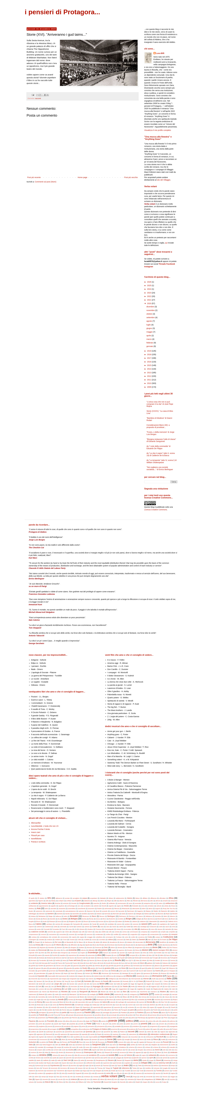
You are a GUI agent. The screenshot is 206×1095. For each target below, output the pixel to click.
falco (150, 955)
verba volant (109, 1076)
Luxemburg (57, 989)
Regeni (175, 1034)
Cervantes (55, 929)
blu (59, 919)
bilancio (172, 916)
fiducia (99, 960)
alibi (115, 901)
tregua (85, 1070)
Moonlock (110, 999)
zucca (157, 1082)
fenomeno (164, 958)
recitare (123, 1034)
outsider (49, 1010)
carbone (39, 926)
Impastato (41, 976)
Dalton (134, 939)
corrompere (109, 937)
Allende (135, 901)
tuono (135, 1070)
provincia (114, 1029)
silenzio (151, 1052)
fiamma (91, 960)
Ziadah (137, 1082)
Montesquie (100, 999)
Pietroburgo (141, 1017)
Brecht (160, 919)
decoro (122, 942)
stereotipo (90, 1060)
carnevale (63, 926)
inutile (154, 978)
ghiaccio (157, 965)
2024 (149, 289)
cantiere (127, 924)
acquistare (93, 898)
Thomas (100, 1068)
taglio (87, 1065)
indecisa (88, 976)
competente (154, 932)
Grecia (113, 971)
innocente (34, 978)
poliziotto (142, 1021)
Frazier (75, 963)
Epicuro (105, 952)
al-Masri (69, 901)
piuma (74, 1021)
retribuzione (150, 1037)
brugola (31, 921)
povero (135, 1024)
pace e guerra (81, 1010)
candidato (111, 924)
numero (130, 1005)
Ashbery (31, 908)
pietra (133, 1017)
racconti (38, 98)
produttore (135, 1026)
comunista (62, 934)
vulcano (31, 1082)
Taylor (119, 1065)
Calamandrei (152, 921)
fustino (135, 963)
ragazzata (171, 1031)
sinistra (42, 1055)
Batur (153, 913)
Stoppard (128, 1060)
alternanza (144, 901)
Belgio (51, 916)
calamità (162, 921)
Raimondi (49, 1034)
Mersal (57, 997)
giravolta (69, 968)
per (105, 1015)
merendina (41, 997)
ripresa (102, 1039)
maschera (133, 991)
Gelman (97, 965)
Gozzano (61, 971)
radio (155, 1031)
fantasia (41, 958)
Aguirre (40, 901)
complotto (172, 932)
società (111, 1055)
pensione (89, 1015)
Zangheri (114, 1082)
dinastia (128, 945)
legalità (125, 984)
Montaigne (79, 999)
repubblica (76, 1037)
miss (160, 997)
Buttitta (127, 921)
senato (133, 1050)
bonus (98, 919)
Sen (126, 1050)
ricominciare (33, 1039)
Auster (31, 911)
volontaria (130, 1079)
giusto (117, 968)
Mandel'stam (54, 991)
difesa (66, 945)
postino (114, 1024)
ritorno (142, 1039)
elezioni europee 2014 (161, 950)
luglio (148, 325)
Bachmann (130, 911)
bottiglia (138, 919)
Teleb (140, 1065)
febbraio (150, 343)
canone (119, 924)
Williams (81, 1082)
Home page (82, 177)
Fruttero (94, 963)
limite (81, 986)
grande (99, 971)
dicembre (150, 307)
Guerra (157, 971)
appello (53, 906)
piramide (41, 1021)
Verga (135, 1076)
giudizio (93, 968)
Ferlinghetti (173, 958)
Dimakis (101, 945)
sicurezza (123, 1052)
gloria (137, 968)
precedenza (171, 1024)
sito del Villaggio (163, 180)
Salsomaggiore (47, 1044)
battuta (146, 913)
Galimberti (174, 963)
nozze (117, 1005)
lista (115, 986)
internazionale (135, 978)
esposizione (72, 955)
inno (176, 976)
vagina (173, 1073)
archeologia (71, 906)
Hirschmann (115, 973)
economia (73, 950)
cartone (86, 926)
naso (89, 1002)
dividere (81, 947)
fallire (162, 955)
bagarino (140, 911)
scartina (66, 1047)
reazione (115, 1034)
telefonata (147, 1065)
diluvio (94, 945)
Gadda (157, 963)
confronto (124, 934)
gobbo (149, 968)
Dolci (106, 947)
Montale (88, 999)
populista (72, 1024)
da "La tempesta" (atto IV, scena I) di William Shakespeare (162, 461)
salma (38, 1044)
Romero (64, 1042)
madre (91, 989)
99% (49, 898)
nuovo (138, 1005)
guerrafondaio (40, 973)
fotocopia (44, 963)
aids (47, 901)
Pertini (33, 1017)
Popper (63, 1024)
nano (73, 1002)
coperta (74, 937)
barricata (107, 913)
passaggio (106, 1012)
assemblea (71, 908)
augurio (157, 908)
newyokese (173, 1002)
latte (88, 984)
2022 (149, 296)
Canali (94, 924)
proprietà (44, 1029)
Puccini (140, 1029)
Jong (66, 981)
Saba (31, 1045)
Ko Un (133, 981)
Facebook (170, 264)
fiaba (85, 960)
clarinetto (168, 929)
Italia (169, 978)
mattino (49, 994)
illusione (163, 973)
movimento (166, 999)
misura (167, 997)
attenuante (135, 908)
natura (104, 1002)
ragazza (163, 1031)
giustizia (108, 968)
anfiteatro (112, 903)
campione (86, 924)
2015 (149, 365)
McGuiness (83, 994)
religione (59, 1037)
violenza (74, 1079)
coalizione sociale (37, 932)
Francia (67, 963)
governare (52, 971)
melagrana (133, 994)
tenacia (31, 1068)
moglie (38, 999)
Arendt (104, 906)
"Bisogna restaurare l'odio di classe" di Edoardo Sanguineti (161, 440)
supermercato (116, 1063)
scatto (81, 1047)
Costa (150, 937)
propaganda (173, 1026)
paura (148, 1012)
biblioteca (149, 916)
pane (132, 1010)
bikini (165, 916)
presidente (67, 1026)
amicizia (65, 903)
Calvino (38, 924)
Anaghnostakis (84, 903)
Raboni (122, 1031)
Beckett (174, 913)
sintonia (55, 1055)
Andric (104, 903)
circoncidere (127, 929)
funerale (115, 963)
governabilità (42, 971)
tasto (113, 1065)
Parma (33, 1012)
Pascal (71, 1012)
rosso (87, 1042)
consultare (165, 934)
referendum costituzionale (160, 1034)
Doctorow (98, 947)
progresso (163, 1026)
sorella (31, 1058)
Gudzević (149, 971)
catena (121, 926)
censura (31, 929)
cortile (133, 937)
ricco (167, 1037)
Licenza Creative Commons (155, 510)
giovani (61, 968)
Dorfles (164, 947)
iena (132, 973)
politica (129, 1021)
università (100, 1073)
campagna (66, 924)
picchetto (113, 1017)
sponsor (144, 1058)
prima (83, 1026)
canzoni (144, 924)
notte (101, 1005)
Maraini (103, 991)
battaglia (138, 913)
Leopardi (157, 984)
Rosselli (73, 1042)
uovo (115, 1073)
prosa (62, 1029)
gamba (33, 965)
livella (133, 986)
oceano (31, 1007)
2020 (149, 303)
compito (163, 932)
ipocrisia (161, 978)
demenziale (139, 942)
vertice (157, 1076)
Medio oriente (104, 994)
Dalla (127, 939)
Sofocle (129, 1055)
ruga (134, 1042)
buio (65, 921)
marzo (149, 339)
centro (39, 929)
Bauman (160, 913)
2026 (149, 282)
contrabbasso (44, 937)
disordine (51, 947)
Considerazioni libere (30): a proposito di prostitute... (158, 426)
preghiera (42, 1026)
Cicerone (99, 929)
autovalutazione (70, 911)
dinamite (120, 945)
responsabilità (93, 1037)
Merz (63, 997)
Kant (79, 981)
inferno (147, 976)
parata (162, 1010)
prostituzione (85, 1029)
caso (107, 926)
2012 (149, 376)
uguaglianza (50, 1073)
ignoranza (146, 973)
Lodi (146, 986)
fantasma (50, 958)
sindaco (33, 1055)
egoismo (121, 950)
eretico (151, 952)
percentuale (113, 1015)
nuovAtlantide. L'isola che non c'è (44, 826)
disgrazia (42, 947)
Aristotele (135, 906)
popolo (56, 1024)
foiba (137, 960)
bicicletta (158, 916)
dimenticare (111, 945)
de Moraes (89, 942)
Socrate (121, 1055)
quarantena (68, 1031)
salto (56, 1044)
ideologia (125, 973)
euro (115, 955)
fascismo (80, 958)
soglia (137, 1055)
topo (140, 1068)
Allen (128, 901)
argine (119, 906)
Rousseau (101, 1042)
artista (166, 906)
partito (64, 1012)
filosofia (118, 960)
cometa (117, 932)
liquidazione (108, 986)
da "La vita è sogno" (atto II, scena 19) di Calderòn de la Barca (161, 454)
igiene (139, 973)
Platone (95, 1021)
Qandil (41, 1031)
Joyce (72, 981)
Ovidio (57, 1010)
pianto (99, 1017)
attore (144, 908)
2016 (149, 362)
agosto (149, 321)
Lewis (46, 986)
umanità (70, 1073)
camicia (57, 924)
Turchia (159, 1071)
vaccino (157, 1073)
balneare (42, 913)
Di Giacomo (47, 945)
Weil (54, 1082)
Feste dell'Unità (74, 960)
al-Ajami (61, 901)
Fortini (37, 963)
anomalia (138, 903)
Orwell (173, 1007)
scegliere (95, 1047)
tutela (33, 1073)
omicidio (70, 1007)
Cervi (63, 929)
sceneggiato (112, 1047)
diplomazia (141, 945)
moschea (157, 999)
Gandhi (40, 965)
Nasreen (97, 1002)
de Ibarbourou (47, 942)
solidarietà (152, 1055)
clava (175, 929)
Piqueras (32, 1021)
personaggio (173, 1015)
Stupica (48, 1063)
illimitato (155, 973)
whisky (73, 1082)
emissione (74, 952)
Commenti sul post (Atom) (45, 182)
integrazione (100, 979)
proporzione (35, 1029)
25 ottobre (41, 898)
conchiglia (80, 934)
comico (124, 932)
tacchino (73, 1065)
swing (31, 1065)
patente (132, 1012)
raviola (92, 1034)
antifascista (32, 906)
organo (152, 1007)
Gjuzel (131, 968)
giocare (38, 968)
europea (132, 955)
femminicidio (145, 958)
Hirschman (104, 973)
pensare (71, 1015)
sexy (175, 1050)
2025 (149, 285)
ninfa (32, 1005)
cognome (59, 932)
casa (101, 926)
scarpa (59, 1047)
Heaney (79, 973)
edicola (83, 950)
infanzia (129, 976)
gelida (90, 965)
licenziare (74, 986)
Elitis (48, 952)
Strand (158, 1060)
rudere (128, 1042)
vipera (82, 1079)
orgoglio (159, 1007)
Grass (106, 971)
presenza (58, 1026)
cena (173, 926)
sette (170, 1050)
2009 (149, 387)
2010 (149, 383)
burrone (100, 921)
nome (54, 1005)
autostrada (58, 911)
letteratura (32, 986)
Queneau (89, 1032)
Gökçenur (172, 968)
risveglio (127, 1039)
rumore (158, 1042)
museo (47, 1002)
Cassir (114, 926)
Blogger (115, 1088)
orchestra (131, 1007)
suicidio (97, 1063)
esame (39, 955)
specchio (69, 1058)
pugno (155, 1029)
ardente (96, 906)
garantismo (49, 965)
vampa (43, 1076)
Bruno (38, 921)
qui (166, 243)
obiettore (152, 1005)
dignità (87, 945)
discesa (167, 945)
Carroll (71, 926)
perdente (122, 1015)
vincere (53, 1079)
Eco (64, 950)
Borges (129, 919)
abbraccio (59, 898)
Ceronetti (46, 929)
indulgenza (119, 976)
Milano (125, 997)
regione (33, 1037)
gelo (104, 965)
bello (65, 916)
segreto (94, 1050)
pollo (157, 1021)
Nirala (39, 1005)
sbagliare (154, 1044)
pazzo (164, 1012)
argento (111, 906)
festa (64, 960)
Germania (136, 965)
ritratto (149, 1039)
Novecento (109, 1005)
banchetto (76, 913)
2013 (149, 373)
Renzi (69, 1037)
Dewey (38, 945)
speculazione (78, 1058)
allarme (121, 901)
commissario (134, 932)
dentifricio (163, 942)
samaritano (78, 1044)
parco (169, 1010)
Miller (137, 997)
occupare (172, 1005)
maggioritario (122, 989)
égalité (114, 950)
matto (57, 994)
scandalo (40, 1047)
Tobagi (107, 1068)
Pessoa (51, 1018)
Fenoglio (155, 958)
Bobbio (65, 919)
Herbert (87, 973)
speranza (97, 1058)
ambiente (34, 903)
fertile (51, 960)
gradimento (72, 971)
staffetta (45, 1060)
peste (59, 1017)
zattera (130, 1082)
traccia (173, 1068)
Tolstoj (134, 1068)
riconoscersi (43, 1039)
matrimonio (32, 994)
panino (148, 1010)
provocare (123, 1029)
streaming (167, 1060)
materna (172, 991)
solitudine (162, 1055)
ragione (31, 1034)
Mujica (175, 999)
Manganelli (84, 992)
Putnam (174, 1029)
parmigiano (42, 1012)
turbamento (149, 1070)
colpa (96, 932)
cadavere (143, 921)
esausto (47, 955)
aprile (148, 336)
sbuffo (173, 1044)
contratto (54, 937)
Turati (141, 1070)
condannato (99, 934)
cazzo (167, 926)
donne (154, 947)
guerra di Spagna (169, 971)
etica (99, 955)
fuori (128, 963)
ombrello (54, 1007)
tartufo (98, 1065)
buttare (119, 921)
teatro (126, 1065)
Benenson (85, 916)
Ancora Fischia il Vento (40, 829)
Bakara (148, 911)
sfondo (60, 1052)
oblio (159, 1005)
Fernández (42, 960)
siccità (115, 1052)
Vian (30, 1079)
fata (86, 958)
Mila (118, 997)
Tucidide (127, 1070)
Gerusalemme (147, 965)
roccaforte (42, 1042)
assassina (62, 908)
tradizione (32, 1070)
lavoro (102, 984)
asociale (53, 908)
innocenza (43, 978)
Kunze (157, 981)
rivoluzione (171, 1039)
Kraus (141, 981)
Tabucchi (65, 1065)
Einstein (129, 950)
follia (150, 960)
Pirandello (50, 1021)
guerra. (31, 973)
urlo (120, 1073)
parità (175, 1010)
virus (88, 1079)
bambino (50, 914)
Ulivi (57, 1073)
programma (153, 1026)
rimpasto (86, 1039)
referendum (143, 1034)
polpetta (164, 1021)
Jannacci (39, 981)
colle (83, 932)
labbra (173, 981)
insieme (91, 978)
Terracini (45, 1068)
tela (134, 1065)
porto (107, 1024)
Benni (94, 916)
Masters (163, 992)
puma (167, 1029)
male (173, 989)
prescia (49, 1026)
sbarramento (164, 1044)
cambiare (49, 924)
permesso (153, 1015)
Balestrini (164, 911)
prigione (76, 1026)
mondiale (52, 999)
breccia (152, 919)
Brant (145, 919)
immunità (32, 976)
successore (79, 1063)
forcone (165, 960)
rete (142, 1037)
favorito (114, 958)
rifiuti (57, 1039)
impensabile (52, 976)
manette (73, 991)
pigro (159, 1017)
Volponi (139, 1079)
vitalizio (94, 1079)
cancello (102, 924)
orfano (144, 1007)
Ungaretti (78, 1073)
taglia (81, 1065)
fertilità (58, 960)
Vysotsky (39, 1082)
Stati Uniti (67, 1060)
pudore (147, 1029)
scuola (70, 1050)
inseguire (82, 978)
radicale (141, 1031)
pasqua (97, 1012)
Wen (67, 1082)
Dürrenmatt (42, 950)
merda (33, 997)
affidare (145, 898)
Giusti (100, 968)
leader (111, 984)
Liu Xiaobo (124, 986)
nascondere (81, 1002)
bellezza (58, 916)
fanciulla (33, 958)
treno (91, 1070)
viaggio (172, 1076)
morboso (119, 999)
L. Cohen (165, 981)
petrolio (66, 1017)
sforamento (69, 1052)
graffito (80, 971)
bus (107, 921)
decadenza (113, 942)
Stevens (111, 1060)
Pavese (156, 1012)
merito (50, 997)
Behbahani (42, 916)
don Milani (128, 947)
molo (45, 999)
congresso (143, 934)
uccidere (40, 1073)
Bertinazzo (122, 916)
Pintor (165, 1017)
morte (149, 1000)
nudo (123, 1005)
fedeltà (129, 958)
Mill (131, 997)
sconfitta (48, 1050)
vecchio (64, 1076)
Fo (132, 960)
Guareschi (132, 971)
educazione (102, 950)
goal (143, 968)
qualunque (49, 1031)
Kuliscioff (149, 981)
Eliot (42, 952)
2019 (149, 351)
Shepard (107, 1052)
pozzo (154, 1024)
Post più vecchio (131, 177)
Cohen (67, 932)
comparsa (144, 932)
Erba (144, 952)
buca (59, 921)
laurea (94, 984)
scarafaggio (50, 1047)
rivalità (163, 1039)
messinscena (72, 997)
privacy (109, 1026)
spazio (61, 1058)
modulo (31, 999)
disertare (34, 947)
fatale (92, 958)
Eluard (55, 952)
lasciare (71, 984)
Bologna (74, 919)
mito (173, 997)
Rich (173, 1037)
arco (79, 906)
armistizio (151, 906)
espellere (63, 955)
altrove (158, 901)
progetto (144, 1026)
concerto (71, 934)
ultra (63, 1073)
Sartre (140, 1044)
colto (110, 932)
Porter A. (99, 1024)
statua (76, 1060)
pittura (67, 1021)
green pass (122, 971)
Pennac (63, 1015)
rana (56, 1034)
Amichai (57, 903)
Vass (57, 1076)
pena (49, 1015)
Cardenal (48, 926)
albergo (95, 901)
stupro (71, 1063)
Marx (125, 992)
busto (113, 921)
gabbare (150, 963)
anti (154, 903)
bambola (60, 913)
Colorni (89, 932)
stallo (59, 1060)
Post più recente (34, 177)
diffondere (74, 945)
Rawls (99, 1034)
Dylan (52, 950)
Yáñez (88, 1082)
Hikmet (95, 973)
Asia (38, 908)
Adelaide (103, 898)
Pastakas (124, 1012)
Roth (93, 1042)
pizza (81, 1021)
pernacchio (162, 1015)
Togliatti (116, 1068)
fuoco (123, 963)
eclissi (58, 950)
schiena (155, 1047)
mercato (174, 994)
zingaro (145, 1082)
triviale (113, 1070)
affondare (162, 898)
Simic (165, 1052)
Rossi (81, 1042)
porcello (80, 1024)
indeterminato (98, 976)
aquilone (61, 906)
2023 (149, 293)
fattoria (99, 958)
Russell (165, 1042)
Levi (39, 986)
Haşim (66, 973)
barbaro (99, 913)
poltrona (172, 1021)
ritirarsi (135, 1039)
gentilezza (127, 965)
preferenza (32, 1026)
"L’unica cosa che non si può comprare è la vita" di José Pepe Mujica (160, 404)
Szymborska (54, 1065)
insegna (64, 978)
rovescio (121, 1042)
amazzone (174, 901)
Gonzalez (32, 971)
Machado (83, 989)
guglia (50, 973)
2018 (149, 354)
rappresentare (74, 1034)
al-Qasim (77, 901)
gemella (111, 965)
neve (156, 1002)
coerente (50, 932)
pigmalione (151, 1017)
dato (149, 939)
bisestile (52, 919)
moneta (70, 999)
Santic (107, 1044)
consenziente (154, 934)
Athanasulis (126, 908)
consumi (174, 934)
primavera (91, 1026)
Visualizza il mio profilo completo (157, 130)
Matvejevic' (73, 994)
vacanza (139, 1073)
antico (161, 903)
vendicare (87, 1076)
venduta (95, 1076)
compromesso (33, 934)
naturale (112, 1002)
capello (154, 924)
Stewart (119, 1060)
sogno (144, 1055)
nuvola (144, 1005)
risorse (109, 1039)
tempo (173, 1065)
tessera (72, 1068)
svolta (154, 1063)
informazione (157, 976)
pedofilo (33, 1015)
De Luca (58, 942)
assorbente (81, 908)
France (60, 963)
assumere (91, 908)
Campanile (76, 924)
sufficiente (89, 1063)
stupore (64, 1063)
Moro (133, 999)
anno (130, 903)
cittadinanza (144, 929)
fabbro (144, 955)
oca (165, 1005)
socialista (103, 1055)
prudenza (132, 1029)
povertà (144, 1024)
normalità (78, 1005)
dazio (155, 939)
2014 (149, 369)
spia (111, 1058)
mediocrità (117, 994)
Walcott (48, 1082)
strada (144, 1060)
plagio (88, 1021)
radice (149, 1031)
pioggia (172, 1017)
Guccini (141, 971)
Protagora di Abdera (99, 1029)
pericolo (144, 1015)
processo (127, 1026)
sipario (62, 1055)
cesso (70, 929)
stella (82, 1060)
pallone (109, 1010)
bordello (120, 919)
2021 (149, 300)
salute (63, 1045)
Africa (171, 898)
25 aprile (32, 898)
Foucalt (52, 963)
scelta (103, 1047)
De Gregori (36, 942)
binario (31, 919)
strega (175, 1060)
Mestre (82, 997)
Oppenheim (86, 1007)
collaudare (75, 932)
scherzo (139, 1047)
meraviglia (165, 994)
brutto (45, 921)
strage (151, 1060)
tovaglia (165, 1068)
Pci (169, 1012)
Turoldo (174, 1070)
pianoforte (90, 1017)
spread (165, 1058)
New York (164, 1002)
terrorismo (63, 1068)
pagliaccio (94, 1010)
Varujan (51, 1076)
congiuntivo (134, 934)
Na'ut (67, 1002)
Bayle (168, 913)
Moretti (126, 999)
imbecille (172, 973)
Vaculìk (165, 1073)
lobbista (140, 986)
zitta (151, 1082)
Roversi (110, 1042)
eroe (166, 952)
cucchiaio (102, 939)
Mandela (64, 992)
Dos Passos (173, 947)
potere (128, 1024)
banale (67, 913)
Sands (87, 1044)
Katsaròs (97, 981)
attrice (150, 908)
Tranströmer (60, 1070)
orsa (166, 1007)
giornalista (52, 968)
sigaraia (138, 1052)
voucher (172, 1079)
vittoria (109, 1079)
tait (92, 1065)
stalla (53, 1060)
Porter (88, 1024)
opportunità (97, 1007)
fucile (101, 963)
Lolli (160, 986)
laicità (41, 984)
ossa (37, 1010)
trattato (77, 1070)
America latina (46, 903)
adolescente (120, 898)
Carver (94, 927)
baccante (121, 911)
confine (108, 934)
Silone (159, 1052)
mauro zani (35, 832)
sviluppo (144, 1063)
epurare (122, 952)
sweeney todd (164, 1063)
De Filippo (173, 939)
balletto (172, 911)
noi (49, 1005)
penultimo (98, 1015)
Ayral (97, 911)
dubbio (33, 950)
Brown (173, 919)
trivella (106, 1070)
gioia (45, 968)
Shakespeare (89, 1052)
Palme (116, 1010)
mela (125, 994)
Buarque (52, 921)
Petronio (74, 1017)
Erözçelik (32, 955)
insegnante (73, 978)
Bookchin (112, 919)
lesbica (165, 984)
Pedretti (42, 1015)
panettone (140, 1010)
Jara (46, 981)
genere (118, 965)
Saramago (122, 1045)
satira (146, 1044)
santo (114, 1044)
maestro (98, 989)
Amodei (73, 903)
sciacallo (172, 1047)
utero (126, 1073)
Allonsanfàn (36, 823)
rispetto (119, 1039)
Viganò (37, 1079)
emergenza (64, 952)
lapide (64, 984)
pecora (175, 1012)
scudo (63, 1050)
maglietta (140, 989)
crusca (94, 939)
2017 (149, 358)
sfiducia (53, 1052)
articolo (159, 906)
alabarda (87, 901)
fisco (127, 960)
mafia (106, 989)
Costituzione (168, 937)
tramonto (41, 1070)
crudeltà (86, 939)
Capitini (172, 924)
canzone (135, 924)
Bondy (91, 919)
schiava (147, 1047)
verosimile (149, 1076)
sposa (158, 1058)
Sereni (157, 1050)
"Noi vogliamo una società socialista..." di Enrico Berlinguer (160, 468)
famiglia (174, 955)
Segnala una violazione (156, 488)
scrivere (56, 1050)
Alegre (109, 901)
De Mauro (79, 942)
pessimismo (42, 1017)
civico (153, 929)
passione (115, 1012)
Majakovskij (157, 989)
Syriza (46, 1065)
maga (114, 989)
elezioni (145, 950)
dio (134, 945)
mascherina (143, 991)
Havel (72, 973)
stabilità (31, 1060)
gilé (32, 968)
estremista (91, 955)
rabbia (115, 1031)
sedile (79, 1050)
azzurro (112, 911)
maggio (149, 332)
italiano (31, 981)
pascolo (79, 1012)
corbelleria (99, 937)
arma (143, 906)
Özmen (64, 1010)
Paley (102, 1010)
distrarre (59, 947)
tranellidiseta (36, 839)
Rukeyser (150, 1042)
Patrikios (140, 1012)
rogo (57, 1042)
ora (124, 1007)
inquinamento (54, 978)
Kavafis (106, 981)
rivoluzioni (32, 1042)
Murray (39, 1002)
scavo (87, 1047)
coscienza (141, 937)
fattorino (107, 958)
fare (65, 958)
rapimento (63, 1034)
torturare (156, 1068)
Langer (56, 984)
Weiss (61, 1082)
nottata (94, 1005)
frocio (87, 963)
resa (84, 1037)
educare (92, 950)
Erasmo (137, 952)
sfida (46, 1052)
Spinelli (126, 1058)
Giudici (84, 968)
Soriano (38, 1058)
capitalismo (163, 924)
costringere (32, 939)
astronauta (108, 908)
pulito (161, 1029)
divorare (89, 947)
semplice (109, 1050)
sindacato (173, 1052)
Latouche (81, 984)
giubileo (77, 968)
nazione (141, 1002)
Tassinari (106, 1065)
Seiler (101, 1050)
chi (75, 929)
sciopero (39, 1050)
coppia (82, 937)
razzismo (107, 1034)
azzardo (104, 911)
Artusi (173, 906)
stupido (56, 1063)
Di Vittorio (57, 945)
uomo (108, 1073)
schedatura (122, 1047)
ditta (66, 947)
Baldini (156, 911)
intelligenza (112, 978)
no (44, 1005)
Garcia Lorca (60, 965)
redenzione (132, 1034)
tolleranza (125, 1068)
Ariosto (126, 906)
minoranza (152, 997)
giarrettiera (166, 965)
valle (30, 1076)
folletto (144, 960)
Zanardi (106, 1082)
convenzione (64, 937)
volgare (122, 1079)
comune (43, 934)
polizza (150, 1021)
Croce (65, 939)
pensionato (80, 1015)
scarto (74, 1047)
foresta (173, 960)
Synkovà (38, 1065)
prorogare (53, 1029)
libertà (59, 986)
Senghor (140, 1050)
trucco (120, 1070)
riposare (94, 1039)
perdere (130, 1015)
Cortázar (119, 937)
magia (132, 989)
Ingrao (169, 976)
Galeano (165, 963)
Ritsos (155, 1039)
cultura (110, 939)
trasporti (69, 1070)
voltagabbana (148, 1079)
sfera (40, 1052)
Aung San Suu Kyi (169, 908)
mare (118, 991)
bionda (38, 919)
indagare (80, 976)
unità (92, 1073)
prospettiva (74, 1029)
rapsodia (84, 1034)
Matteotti (41, 994)
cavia (160, 926)
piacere (82, 1017)
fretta (81, 963)
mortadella (140, 999)
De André (163, 939)
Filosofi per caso (38, 835)
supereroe (106, 1063)
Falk (156, 955)
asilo (46, 908)
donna (148, 947)
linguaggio (97, 986)
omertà (62, 1007)
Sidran (131, 1052)
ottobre (149, 314)
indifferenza (109, 976)
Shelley (99, 1052)
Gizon (123, 968)
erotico (172, 952)
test (87, 1068)
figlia (105, 960)
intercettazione (123, 978)
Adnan (111, 898)
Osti (43, 1010)
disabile (159, 945)
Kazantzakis (116, 981)
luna (48, 989)
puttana (33, 1031)
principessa (101, 1026)
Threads (162, 264)
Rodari (51, 1042)
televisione (164, 1065)
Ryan (173, 1042)
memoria (144, 994)
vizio (115, 1079)
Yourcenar (97, 1082)
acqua (84, 898)
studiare (41, 1063)
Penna (56, 1015)
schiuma (164, 1047)
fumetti (108, 963)
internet (146, 979)
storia (135, 1060)
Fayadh (122, 958)
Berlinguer (111, 916)
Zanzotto (123, 1082)
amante (165, 901)
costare (157, 937)
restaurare (124, 1037)
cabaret (134, 921)
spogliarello (135, 1058)
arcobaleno (87, 906)
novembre (150, 310)
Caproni (31, 926)
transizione (50, 1070)
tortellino (148, 1068)
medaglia (93, 994)
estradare (82, 955)
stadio (38, 1060)
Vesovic (165, 1076)
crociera (72, 939)
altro (151, 901)
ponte (40, 1024)
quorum (98, 1031)
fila (111, 960)
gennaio (150, 346)
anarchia (96, 903)
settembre (150, 317)
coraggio (90, 937)
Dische (175, 945)
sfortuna (78, 1052)
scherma (131, 1047)
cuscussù (120, 939)
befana (33, 916)
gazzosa (76, 965)
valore (37, 1076)
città (135, 929)
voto (165, 1079)
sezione (33, 1052)
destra (31, 945)
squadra (172, 1058)
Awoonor (90, 911)
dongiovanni (139, 947)
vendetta (78, 1076)
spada (54, 1058)
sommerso (171, 1055)
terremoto (54, 1068)
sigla (145, 1052)
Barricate (116, 913)
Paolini (155, 1010)
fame (168, 955)
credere (57, 939)
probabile (118, 1026)
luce (166, 986)
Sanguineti (96, 1044)
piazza (105, 1017)
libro (66, 986)
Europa (122, 955)
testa (92, 1068)
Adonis (129, 898)
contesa (34, 937)
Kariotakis (87, 981)
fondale (157, 960)
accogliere (76, 898)
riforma (70, 1039)
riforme (77, 1039)
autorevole (49, 911)
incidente (72, 976)
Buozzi (86, 921)
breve (166, 919)
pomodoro (32, 1024)
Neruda (149, 1002)
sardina (132, 1044)
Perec (137, 1015)
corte (126, 937)
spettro (105, 1058)
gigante (175, 965)
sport (151, 1058)
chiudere (90, 929)
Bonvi (104, 919)
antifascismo (170, 903)
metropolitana (101, 997)
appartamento (43, 906)
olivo (46, 1007)
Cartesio (79, 926)
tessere (80, 1068)
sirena (70, 1055)
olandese (39, 1007)
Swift (173, 1063)
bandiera (84, 913)
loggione (154, 986)
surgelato (127, 1063)
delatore (129, 942)
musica (54, 1002)
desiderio (172, 942)
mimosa (143, 997)
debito (98, 942)
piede (121, 1017)
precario (161, 1024)
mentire (157, 994)
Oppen (77, 1007)
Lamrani (48, 984)
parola (51, 1012)
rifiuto (63, 1039)
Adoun (137, 898)
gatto (69, 965)
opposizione (107, 1007)
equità (130, 952)
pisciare (60, 1021)
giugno (149, 328)
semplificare (119, 1050)
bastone (130, 913)
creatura (49, 939)
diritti (150, 944)
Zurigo (164, 1082)
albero (102, 901)
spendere (89, 1058)
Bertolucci (132, 916)
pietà (126, 1017)
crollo (79, 939)
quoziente (107, 1031)
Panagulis (124, 1010)
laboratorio (32, 984)
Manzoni (94, 992)
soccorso (83, 1055)
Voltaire (158, 1079)
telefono (156, 1065)
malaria (166, 989)
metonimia (90, 997)
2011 (149, 380)
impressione (62, 976)
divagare (73, 947)
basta (123, 913)
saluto (71, 1044)
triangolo (98, 1070)
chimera (82, 929)
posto (121, 1024)
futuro (142, 963)
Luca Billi (160, 53)
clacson (159, 929)
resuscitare (134, 1037)
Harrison (58, 973)
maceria (74, 989)
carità (55, 926)
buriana (93, 921)
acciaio (67, 898)
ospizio (31, 1010)
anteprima (147, 903)
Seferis (86, 1050)
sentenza (149, 1050)
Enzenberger (93, 952)
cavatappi (143, 926)
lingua (88, 986)
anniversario (122, 903)
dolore (113, 947)
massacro (153, 991)
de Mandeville (69, 942)
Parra (57, 1012)
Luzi (65, 989)
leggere (148, 984)
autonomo (39, 911)
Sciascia (31, 1050)
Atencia (116, 908)
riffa (51, 1039)
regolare (41, 1037)
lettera (173, 984)
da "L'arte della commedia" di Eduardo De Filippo (159, 447)
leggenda (140, 984)
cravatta (41, 939)
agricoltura (32, 901)
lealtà (118, 984)
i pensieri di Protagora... (62, 12)
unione (86, 1073)
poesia (103, 1021)
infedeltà (139, 976)
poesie (112, 1020)
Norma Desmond (65, 1005)
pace (71, 1010)
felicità (137, 958)
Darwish (142, 939)
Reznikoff (159, 1037)
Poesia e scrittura (38, 842)
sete (164, 1050)
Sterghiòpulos (100, 1060)
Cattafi (128, 926)
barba (92, 913)
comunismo (52, 934)
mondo (61, 999)
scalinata (32, 1047)
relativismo (50, 1037)
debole (105, 942)
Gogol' (164, 968)
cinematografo (109, 929)
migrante (111, 997)
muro (32, 1002)
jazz (52, 981)
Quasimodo (79, 1031)
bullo (79, 921)
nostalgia (86, 1005)
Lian (52, 986)
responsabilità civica (108, 1037)
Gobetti (156, 968)
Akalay (53, 901)
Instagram (148, 267)
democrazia (150, 942)
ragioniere (39, 1034)
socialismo (93, 1055)
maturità (64, 994)
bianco (141, 916)
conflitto (116, 934)
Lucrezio (41, 989)
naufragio (121, 1002)
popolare (48, 1024)
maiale (148, 989)
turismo (167, 1070)
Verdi (128, 1077)
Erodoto (159, 952)
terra (38, 1068)
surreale (135, 1063)
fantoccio (59, 958)
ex (138, 955)
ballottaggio (32, 913)
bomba (84, 919)
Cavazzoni (152, 926)
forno (30, 963)
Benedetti (74, 916)
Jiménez (59, 981)
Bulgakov (72, 921)
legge (132, 984)
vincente (45, 1079)
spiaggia (118, 1058)
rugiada (141, 1042)
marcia (111, 991)
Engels (82, 952)
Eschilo (54, 955)
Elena (137, 950)
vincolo (60, 1079)
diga (81, 945)
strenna (33, 1063)
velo (71, 1076)
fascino (72, 958)
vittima (102, 1079)
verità (141, 1076)
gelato (83, 965)
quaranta (59, 1031)
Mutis (61, 1002)
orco (138, 1007)
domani (120, 947)
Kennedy (125, 981)
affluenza (153, 898)
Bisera (45, 919)
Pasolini (87, 1012)
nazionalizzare (131, 1002)
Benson (102, 916)
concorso (89, 934)
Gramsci (88, 971)
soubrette (46, 1058)
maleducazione (34, 991)
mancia (44, 991)
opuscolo (117, 1007)
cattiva (135, 926)
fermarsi (33, 960)
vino (66, 1079)
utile (132, 1073)
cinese (118, 929)
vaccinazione (148, 1073)
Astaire (99, 908)
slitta (75, 1055)
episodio (114, 952)
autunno (81, 911)
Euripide (108, 955)
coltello (103, 932)
